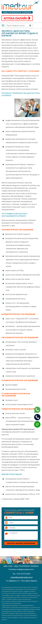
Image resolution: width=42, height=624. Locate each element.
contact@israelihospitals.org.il (21, 577)
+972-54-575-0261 (23, 574)
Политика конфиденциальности (21, 569)
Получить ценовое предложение (21, 543)
